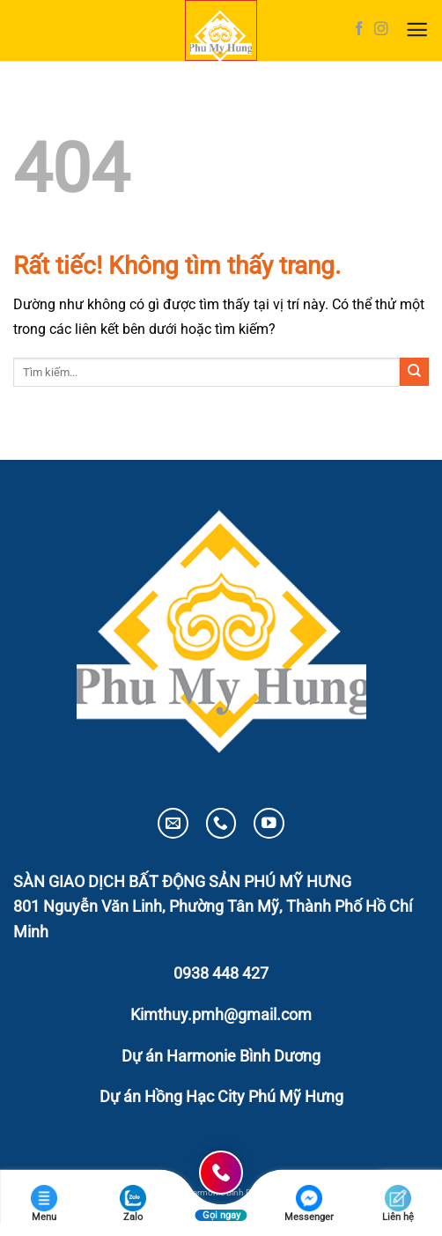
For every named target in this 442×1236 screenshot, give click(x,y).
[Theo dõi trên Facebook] (359, 29)
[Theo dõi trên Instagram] (381, 29)
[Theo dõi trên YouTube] (269, 823)
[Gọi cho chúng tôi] (221, 823)
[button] (417, 30)
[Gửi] (414, 372)
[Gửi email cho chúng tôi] (173, 823)
